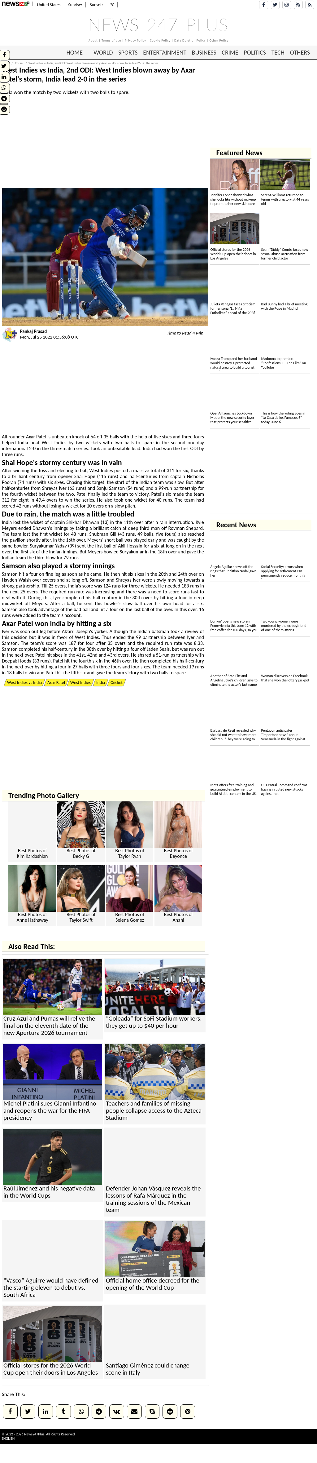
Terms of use (111, 40)
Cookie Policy (160, 40)
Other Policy (219, 40)
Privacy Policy (135, 40)
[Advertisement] (105, 144)
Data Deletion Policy (190, 40)
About (93, 40)
